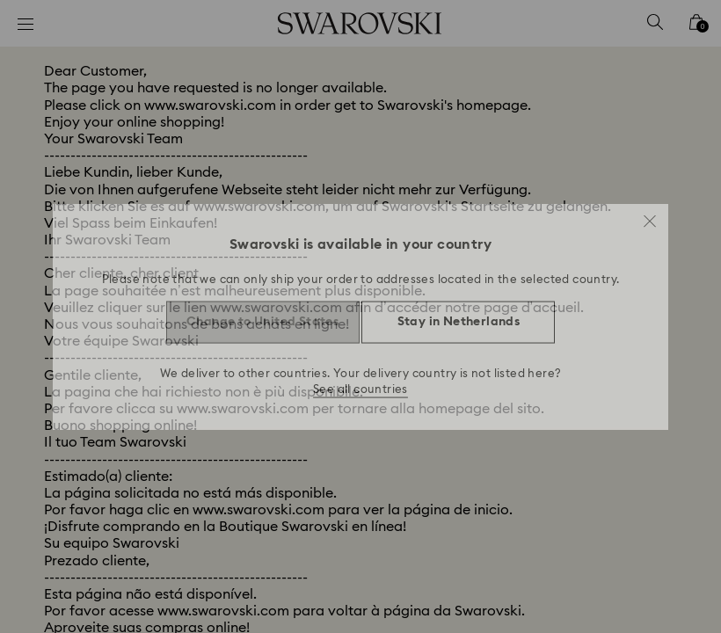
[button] (650, 214)
